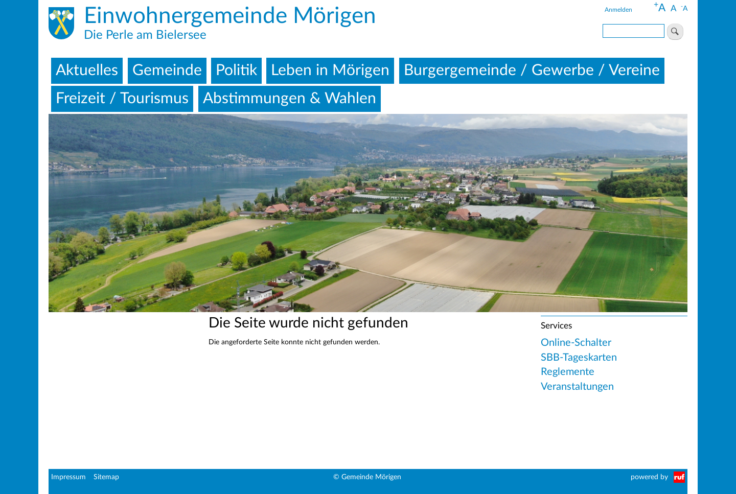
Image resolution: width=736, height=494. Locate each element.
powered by (649, 477)
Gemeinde (167, 70)
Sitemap (106, 477)
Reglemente (567, 372)
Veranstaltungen (577, 387)
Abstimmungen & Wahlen (289, 98)
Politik (236, 70)
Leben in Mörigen (330, 70)
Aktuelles (87, 70)
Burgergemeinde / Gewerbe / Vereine (532, 70)
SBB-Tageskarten (579, 357)
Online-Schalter (576, 343)
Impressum (68, 477)
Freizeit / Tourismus (122, 98)
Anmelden (618, 10)
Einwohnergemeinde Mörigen (230, 16)
